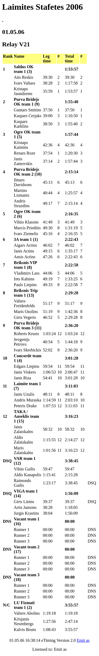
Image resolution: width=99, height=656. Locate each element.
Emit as (83, 640)
